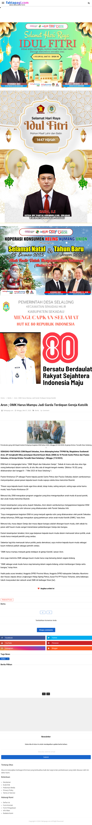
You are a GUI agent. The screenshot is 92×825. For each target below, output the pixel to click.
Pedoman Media (9, 788)
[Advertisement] (46, 714)
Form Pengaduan (9, 808)
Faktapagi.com (46, 821)
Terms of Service (9, 793)
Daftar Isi (6, 802)
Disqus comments (46, 630)
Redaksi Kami (8, 813)
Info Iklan (6, 810)
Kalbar (3, 659)
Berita (37, 410)
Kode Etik (6, 785)
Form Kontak (8, 805)
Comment (46, 410)
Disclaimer (7, 782)
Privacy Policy (8, 790)
